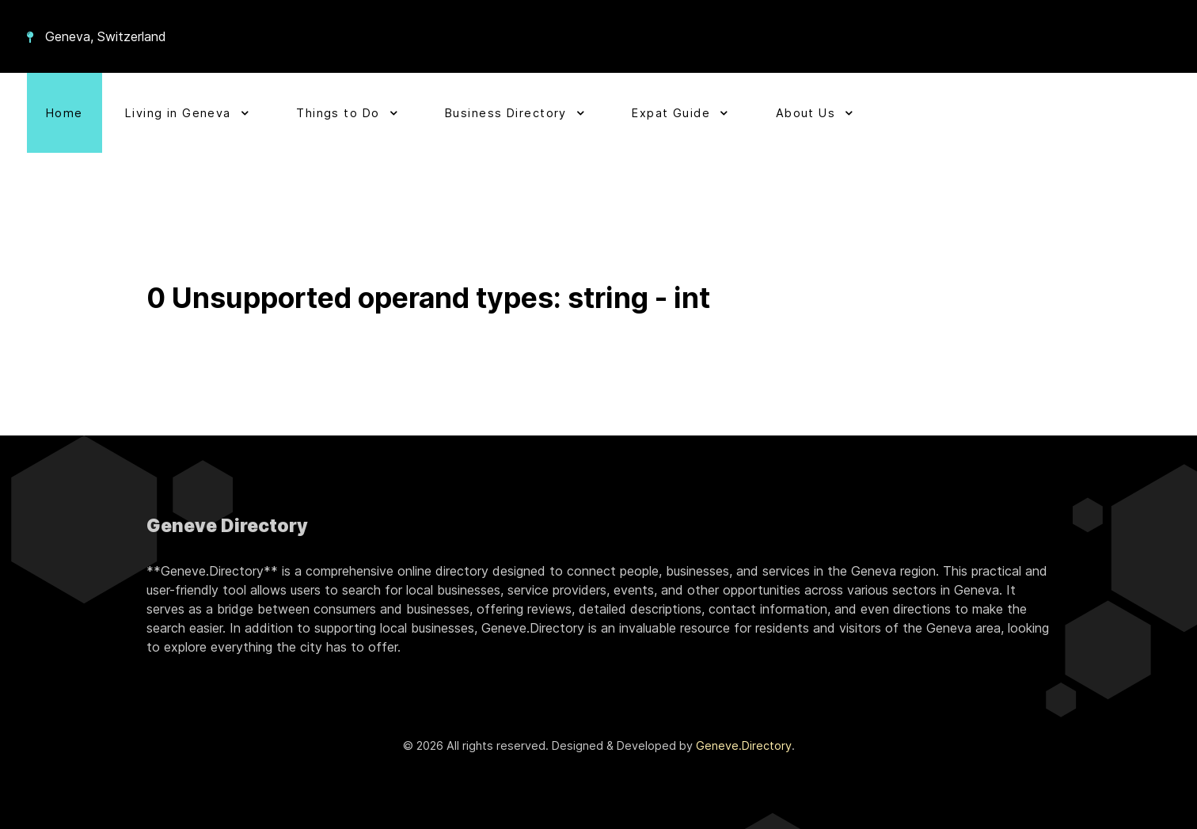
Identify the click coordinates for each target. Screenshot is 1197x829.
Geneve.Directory (744, 745)
